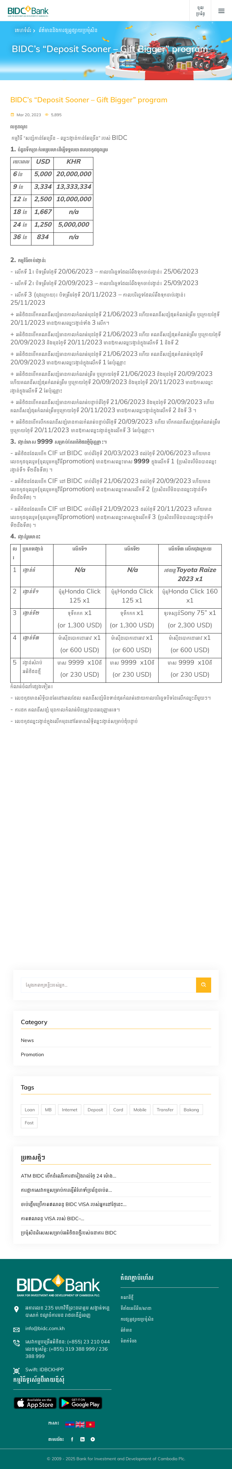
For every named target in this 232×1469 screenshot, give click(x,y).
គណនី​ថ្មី (127, 1297)
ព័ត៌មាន (126, 1330)
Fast (29, 1123)
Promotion (32, 1054)
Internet (69, 1109)
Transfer (165, 1109)
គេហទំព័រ (23, 30)
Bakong (191, 1109)
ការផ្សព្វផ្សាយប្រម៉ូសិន (137, 1319)
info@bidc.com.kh (45, 1328)
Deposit (95, 1109)
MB (48, 1109)
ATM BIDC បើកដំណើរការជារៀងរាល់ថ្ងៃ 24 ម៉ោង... (68, 1176)
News (27, 1040)
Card (118, 1109)
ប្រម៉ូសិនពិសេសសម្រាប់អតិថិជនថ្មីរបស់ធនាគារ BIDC (69, 1233)
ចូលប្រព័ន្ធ (200, 10)
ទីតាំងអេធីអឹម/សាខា (136, 1308)
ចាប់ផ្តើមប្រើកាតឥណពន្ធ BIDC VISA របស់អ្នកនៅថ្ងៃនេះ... (74, 1204)
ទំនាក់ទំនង (129, 1341)
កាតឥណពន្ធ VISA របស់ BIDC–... (52, 1218)
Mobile (140, 1109)
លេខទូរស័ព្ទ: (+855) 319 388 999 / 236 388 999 (66, 1352)
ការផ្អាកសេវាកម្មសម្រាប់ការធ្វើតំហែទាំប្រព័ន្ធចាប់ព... (66, 1190)
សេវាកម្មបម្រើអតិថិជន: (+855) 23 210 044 (67, 1342)
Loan (30, 1109)
